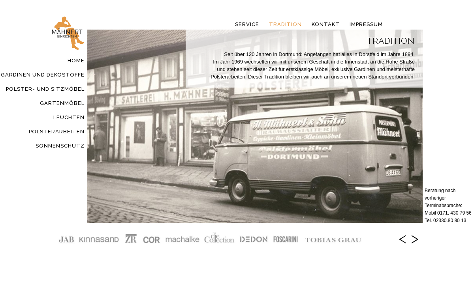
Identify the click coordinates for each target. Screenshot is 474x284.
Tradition (285, 24)
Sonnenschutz (60, 145)
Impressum (366, 24)
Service (247, 24)
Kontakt (326, 24)
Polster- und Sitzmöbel (45, 89)
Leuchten (69, 117)
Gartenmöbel (62, 103)
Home (76, 60)
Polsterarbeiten (57, 131)
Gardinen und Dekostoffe (43, 74)
